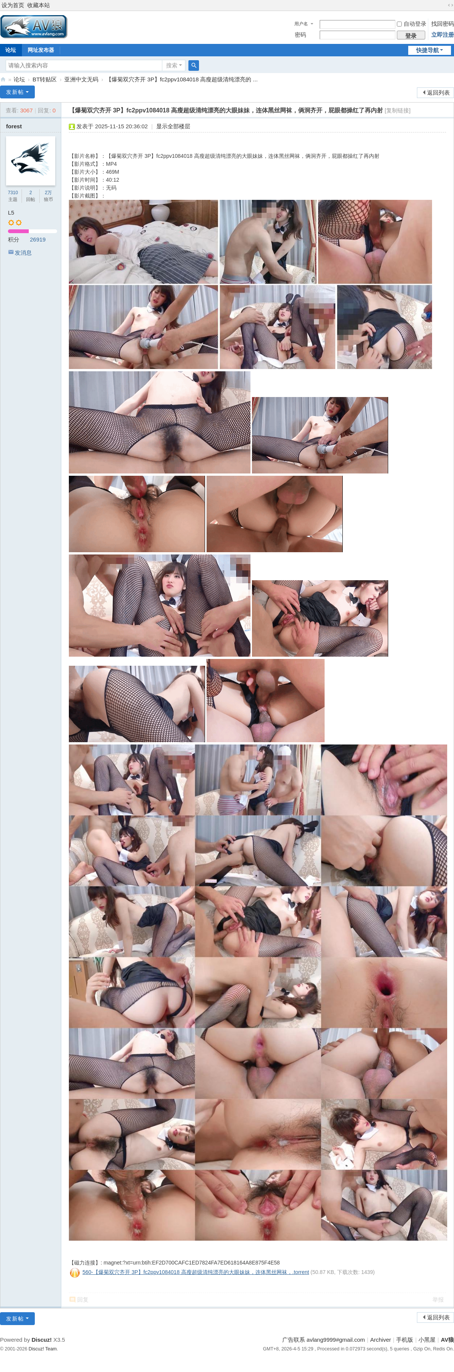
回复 (83, 1299)
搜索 (171, 65)
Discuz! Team (43, 1349)
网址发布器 (41, 50)
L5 (11, 212)
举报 (438, 1299)
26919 (38, 239)
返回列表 (438, 92)
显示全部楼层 (173, 126)
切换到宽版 (450, 5)
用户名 (301, 23)
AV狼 (3, 79)
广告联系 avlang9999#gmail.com (323, 1339)
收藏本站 (38, 5)
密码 (300, 34)
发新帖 (15, 92)
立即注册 (442, 34)
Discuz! (41, 1339)
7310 (13, 192)
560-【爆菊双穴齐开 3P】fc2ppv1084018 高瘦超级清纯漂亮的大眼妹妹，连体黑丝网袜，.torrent (195, 1272)
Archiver (380, 1339)
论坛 (19, 79)
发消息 (23, 252)
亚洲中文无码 (81, 79)
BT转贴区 (45, 79)
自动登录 (411, 23)
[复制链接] (397, 110)
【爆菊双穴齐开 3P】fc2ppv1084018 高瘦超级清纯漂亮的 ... (182, 79)
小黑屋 (426, 1339)
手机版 (404, 1339)
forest (14, 126)
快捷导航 (427, 50)
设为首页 (13, 5)
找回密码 (442, 23)
